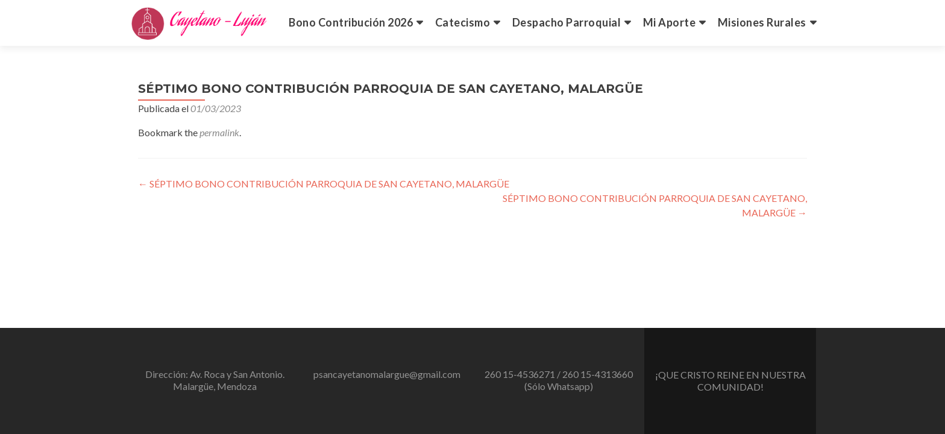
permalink (219, 132)
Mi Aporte (669, 22)
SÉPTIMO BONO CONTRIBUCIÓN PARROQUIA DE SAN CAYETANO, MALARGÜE (323, 183)
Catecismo (463, 22)
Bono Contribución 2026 (351, 22)
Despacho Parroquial (566, 22)
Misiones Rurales (762, 22)
